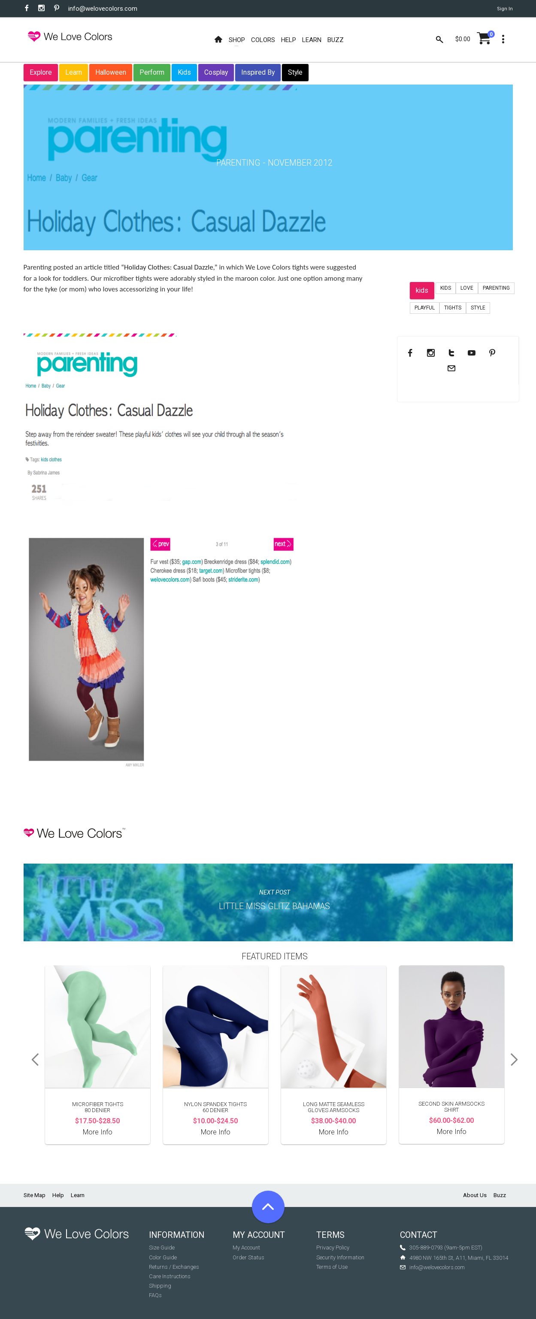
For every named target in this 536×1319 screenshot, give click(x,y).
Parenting (496, 288)
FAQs (155, 1295)
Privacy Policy (332, 1247)
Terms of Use (332, 1267)
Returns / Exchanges (174, 1267)
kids (422, 290)
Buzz (500, 1195)
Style (295, 72)
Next (517, 1059)
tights (452, 308)
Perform (151, 72)
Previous (32, 1059)
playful (425, 308)
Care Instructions (170, 1276)
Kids (184, 72)
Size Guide (162, 1247)
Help (58, 1195)
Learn (73, 72)
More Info (97, 1132)
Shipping (160, 1286)
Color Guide (163, 1257)
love (466, 288)
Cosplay (216, 72)
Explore (41, 72)
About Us (475, 1195)
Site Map (34, 1195)
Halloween (110, 72)
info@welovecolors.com (102, 8)
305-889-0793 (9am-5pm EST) (445, 1247)
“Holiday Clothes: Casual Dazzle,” (169, 267)
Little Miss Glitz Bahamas (274, 906)
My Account (246, 1247)
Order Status (248, 1257)
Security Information (340, 1257)
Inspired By (258, 72)
